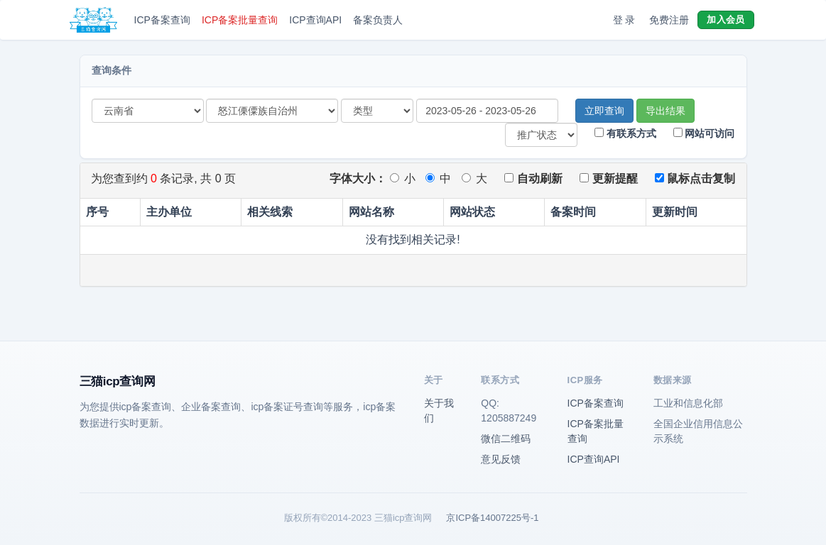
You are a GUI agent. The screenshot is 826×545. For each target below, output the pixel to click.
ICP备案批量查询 (240, 20)
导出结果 (665, 110)
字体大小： (358, 178)
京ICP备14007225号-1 (492, 517)
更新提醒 (608, 178)
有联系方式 (625, 133)
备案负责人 (378, 20)
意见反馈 (501, 459)
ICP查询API (315, 20)
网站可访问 (704, 133)
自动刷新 (533, 178)
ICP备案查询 (162, 20)
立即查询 (604, 110)
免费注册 (669, 20)
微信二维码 (506, 438)
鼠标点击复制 (695, 178)
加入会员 (725, 19)
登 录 (624, 20)
